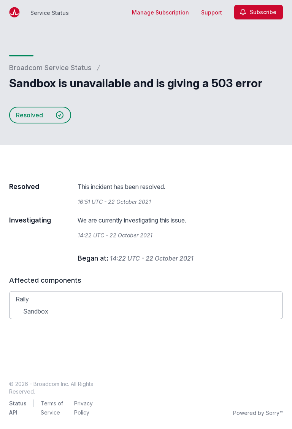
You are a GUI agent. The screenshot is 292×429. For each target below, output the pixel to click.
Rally (22, 299)
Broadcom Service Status (50, 68)
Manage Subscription (160, 12)
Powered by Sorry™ (258, 413)
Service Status (49, 13)
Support (211, 12)
